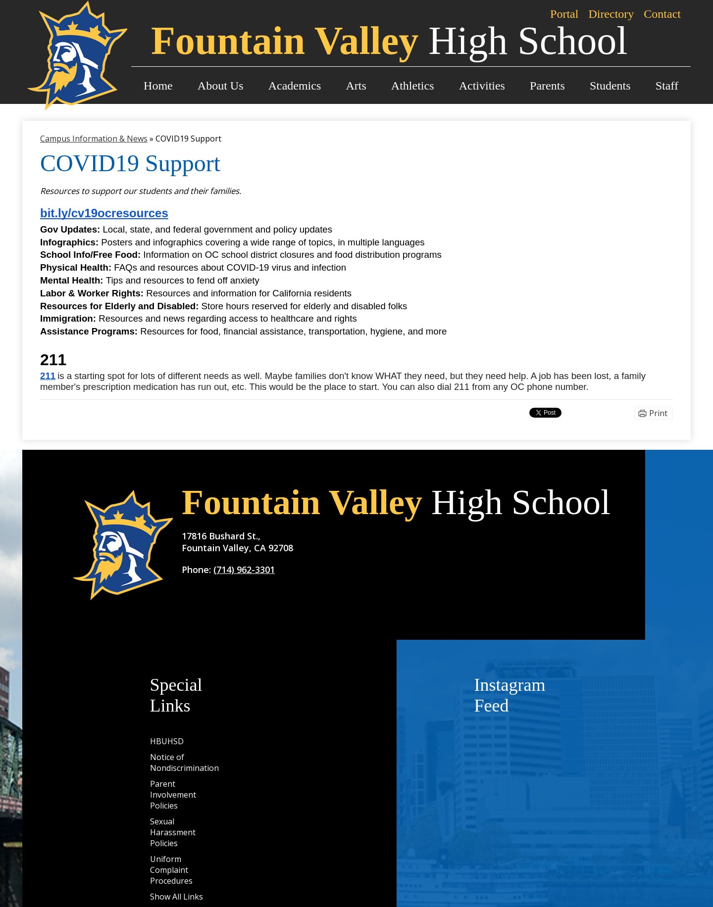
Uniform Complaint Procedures (171, 870)
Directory (611, 13)
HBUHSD (167, 741)
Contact (662, 13)
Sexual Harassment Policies (173, 832)
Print (658, 413)
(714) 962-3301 (244, 569)
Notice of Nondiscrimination (184, 762)
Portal (564, 13)
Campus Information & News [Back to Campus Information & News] (94, 138)
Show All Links (176, 896)
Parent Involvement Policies (173, 794)
